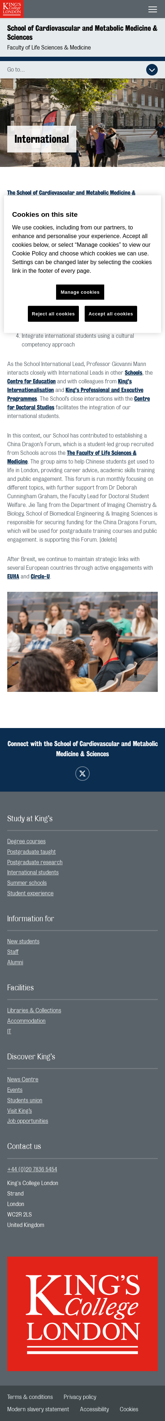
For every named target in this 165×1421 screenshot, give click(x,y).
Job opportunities (27, 1121)
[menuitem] (82, 841)
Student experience (30, 893)
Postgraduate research (35, 862)
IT (9, 1031)
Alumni (15, 962)
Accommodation (26, 1021)
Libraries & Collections (34, 1010)
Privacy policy (80, 1397)
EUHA (13, 576)
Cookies (129, 1409)
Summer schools (27, 883)
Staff (12, 952)
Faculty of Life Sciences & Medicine (49, 48)
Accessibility (94, 1409)
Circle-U (40, 576)
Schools (133, 373)
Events (14, 1090)
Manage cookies (80, 291)
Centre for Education (31, 381)
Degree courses (26, 841)
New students (23, 941)
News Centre (22, 1079)
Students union (24, 1100)
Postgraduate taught (31, 852)
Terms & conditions (30, 1397)
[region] (82, 264)
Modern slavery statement (38, 1409)
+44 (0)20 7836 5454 (32, 1169)
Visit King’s (19, 1111)
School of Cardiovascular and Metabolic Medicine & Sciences (82, 32)
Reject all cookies (53, 313)
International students (33, 872)
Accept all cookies (111, 313)
